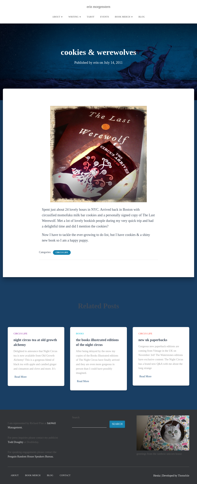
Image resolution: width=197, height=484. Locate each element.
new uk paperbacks (152, 340)
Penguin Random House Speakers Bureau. (31, 456)
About (57, 16)
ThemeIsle (183, 475)
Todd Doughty (15, 442)
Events (104, 16)
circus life (62, 252)
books (80, 333)
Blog (141, 16)
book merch (124, 16)
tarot (90, 16)
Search (75, 417)
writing (74, 16)
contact (65, 475)
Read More (20, 376)
